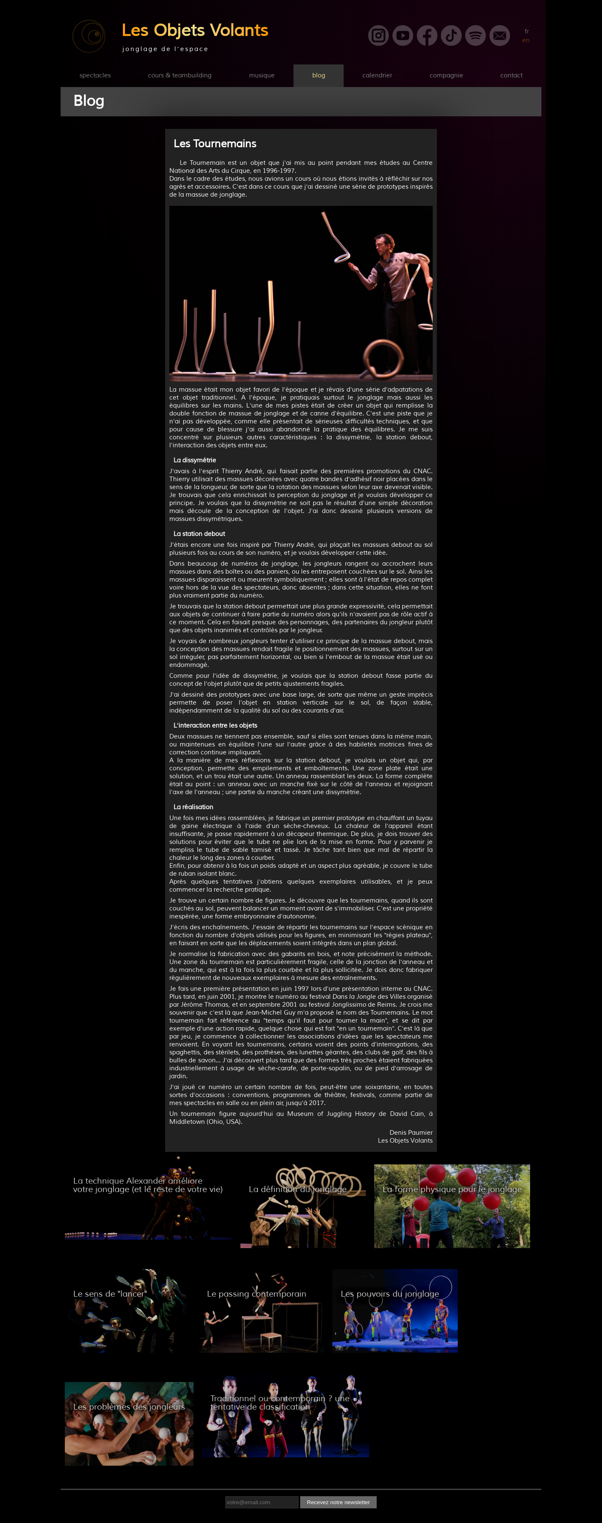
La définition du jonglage (298, 1189)
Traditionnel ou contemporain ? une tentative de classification (279, 1402)
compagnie (446, 75)
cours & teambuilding (180, 75)
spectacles (95, 75)
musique (262, 75)
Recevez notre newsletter (338, 1502)
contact (511, 75)
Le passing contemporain (256, 1294)
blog (318, 75)
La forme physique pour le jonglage (452, 1189)
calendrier (377, 75)
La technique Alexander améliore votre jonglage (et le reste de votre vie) (148, 1185)
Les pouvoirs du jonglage (390, 1294)
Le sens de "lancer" (110, 1294)
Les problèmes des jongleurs (129, 1407)
